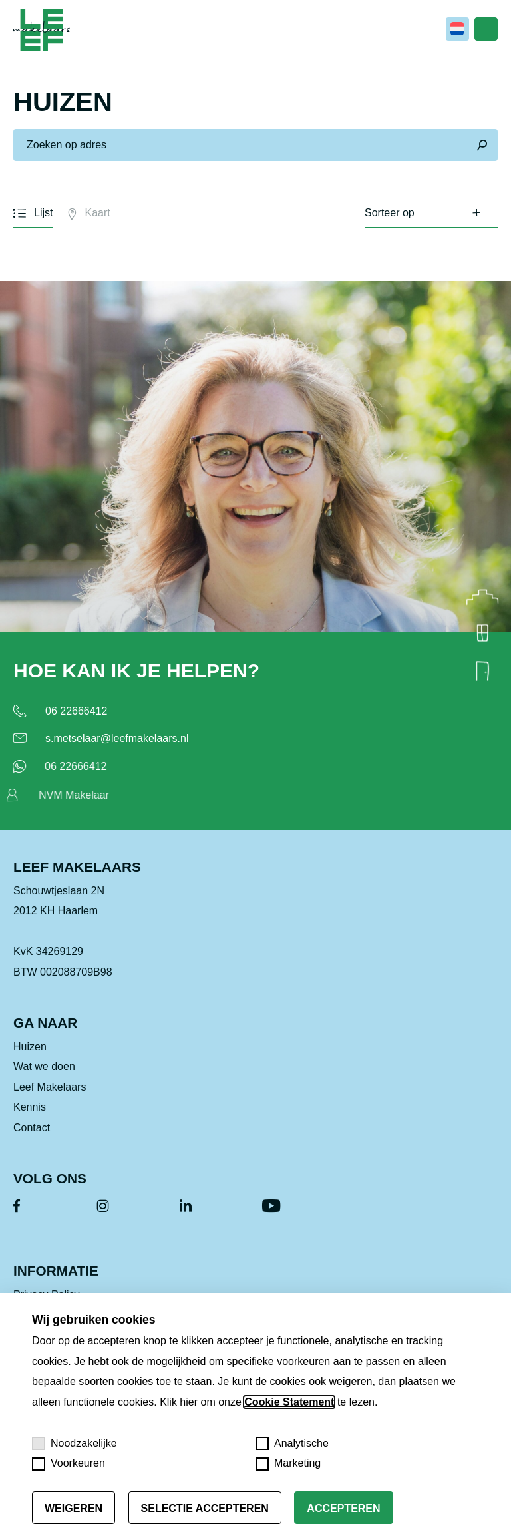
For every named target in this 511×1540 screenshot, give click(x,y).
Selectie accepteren (205, 1508)
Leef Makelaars (49, 1089)
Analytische (292, 1443)
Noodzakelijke (74, 1443)
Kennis (29, 1109)
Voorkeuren (68, 1464)
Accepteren (343, 1508)
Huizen (30, 1049)
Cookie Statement (289, 1402)
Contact (31, 1129)
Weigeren (73, 1508)
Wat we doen (44, 1069)
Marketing (288, 1464)
